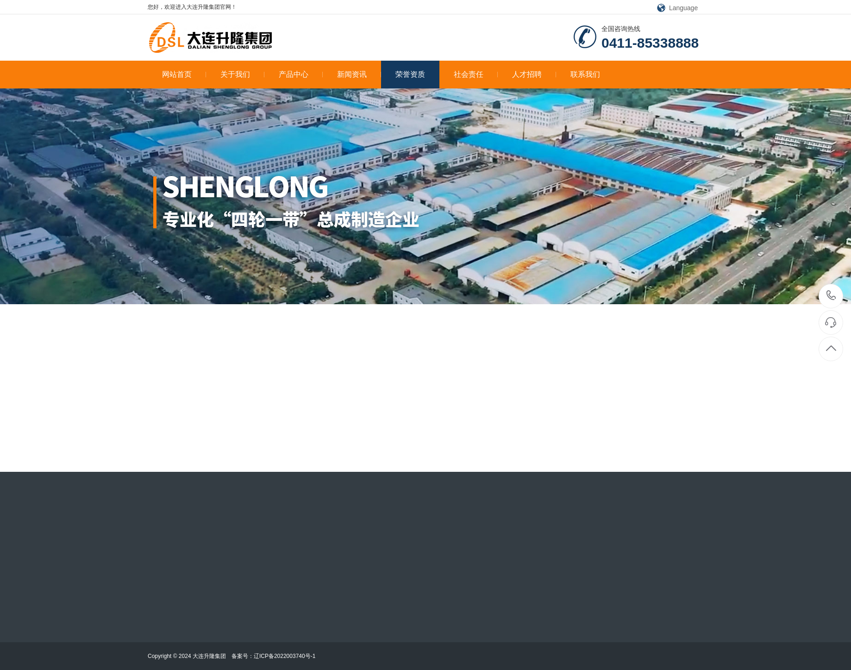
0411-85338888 (831, 296)
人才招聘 (534, 74)
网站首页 (184, 74)
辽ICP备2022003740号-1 (284, 656)
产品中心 (301, 74)
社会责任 (476, 74)
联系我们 (585, 74)
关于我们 (242, 74)
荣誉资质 (410, 74)
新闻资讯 (359, 74)
